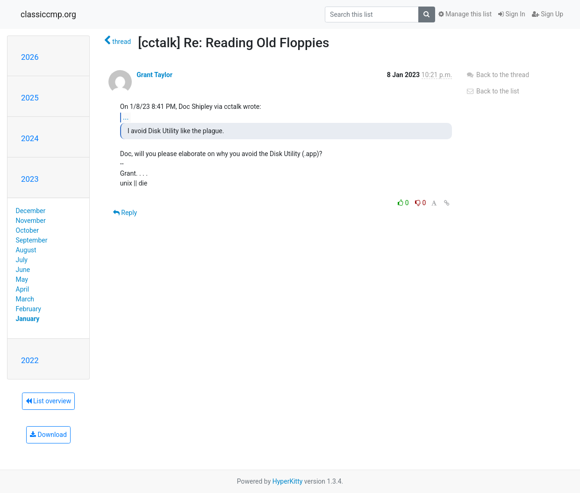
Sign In (511, 14)
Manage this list (465, 14)
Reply (125, 212)
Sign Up (547, 14)
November (31, 220)
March (25, 299)
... (126, 117)
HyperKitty (287, 481)
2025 (30, 97)
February (28, 309)
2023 (30, 179)
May (22, 279)
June (23, 269)
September (32, 240)
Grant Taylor (154, 75)
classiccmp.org (48, 14)
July (22, 260)
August (26, 250)
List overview (49, 401)
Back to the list (492, 91)
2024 (30, 138)
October (27, 230)
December (31, 210)
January (28, 318)
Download (48, 434)
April (22, 289)
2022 (30, 360)
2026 (30, 57)
